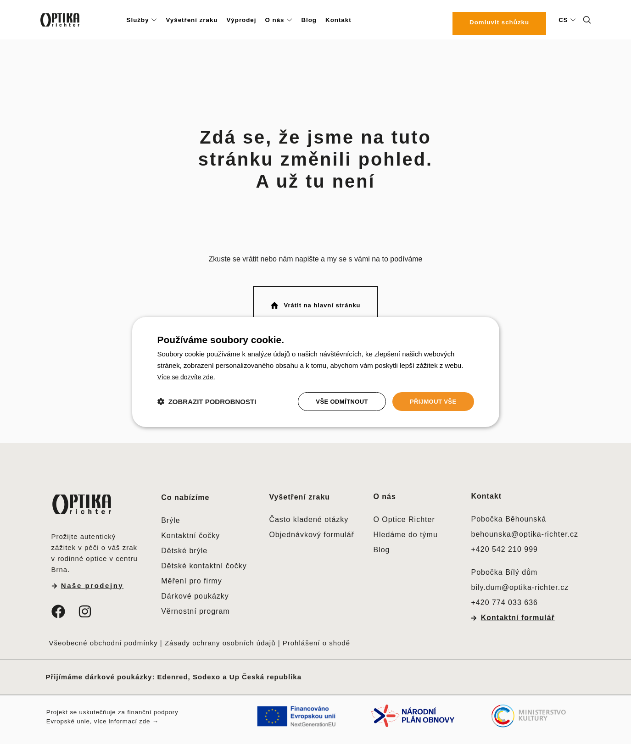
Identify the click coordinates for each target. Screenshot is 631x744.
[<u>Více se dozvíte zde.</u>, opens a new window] (188, 376)
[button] (207, 401)
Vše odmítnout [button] (337, 401)
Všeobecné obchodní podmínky (103, 641)
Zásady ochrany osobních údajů (220, 641)
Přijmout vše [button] (431, 401)
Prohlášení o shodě (316, 641)
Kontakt (486, 494)
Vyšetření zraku (299, 495)
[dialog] (315, 372)
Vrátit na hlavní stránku (315, 304)
